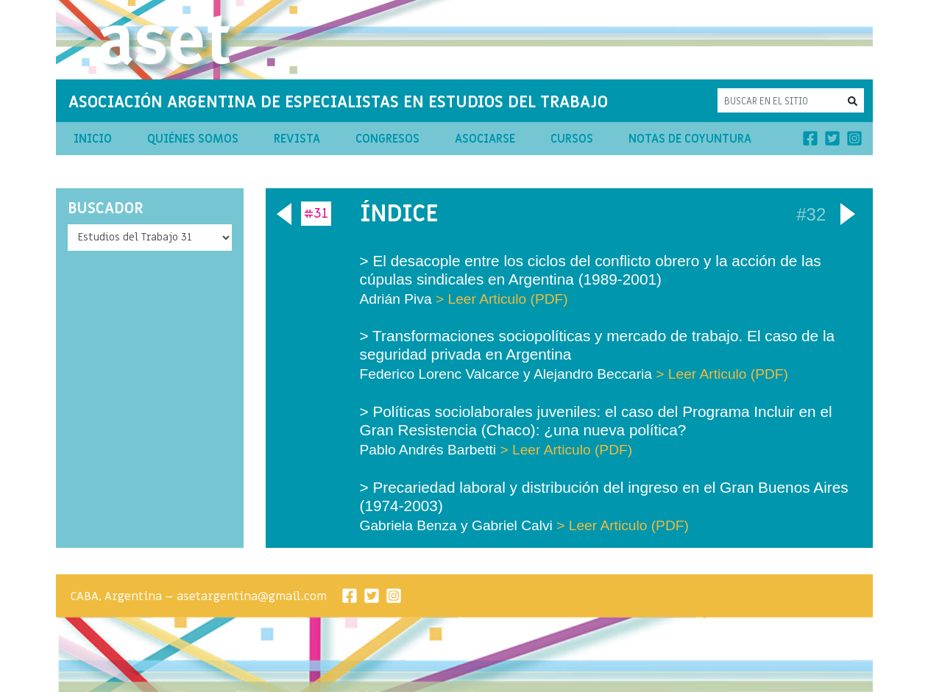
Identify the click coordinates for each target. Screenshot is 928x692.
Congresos (387, 139)
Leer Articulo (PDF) (508, 299)
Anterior (282, 211)
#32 (811, 214)
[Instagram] (854, 138)
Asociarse (485, 139)
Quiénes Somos (192, 139)
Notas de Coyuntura (689, 139)
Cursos (571, 139)
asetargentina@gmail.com (252, 596)
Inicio (93, 139)
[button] (852, 100)
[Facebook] (810, 138)
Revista (297, 139)
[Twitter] (832, 138)
